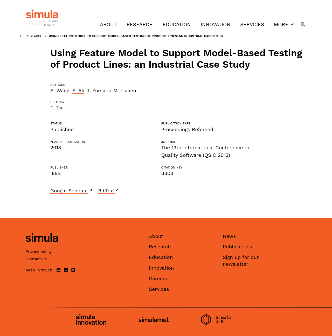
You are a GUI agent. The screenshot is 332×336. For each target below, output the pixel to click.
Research (140, 24)
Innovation (215, 24)
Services (252, 24)
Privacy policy (39, 251)
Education (177, 24)
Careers (158, 279)
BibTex (109, 190)
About (108, 24)
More (284, 24)
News (229, 236)
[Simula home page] (42, 246)
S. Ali (78, 91)
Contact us (36, 259)
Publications (237, 247)
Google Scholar (71, 190)
